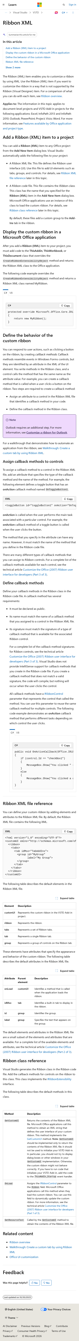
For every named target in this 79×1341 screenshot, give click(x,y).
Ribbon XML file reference (19, 61)
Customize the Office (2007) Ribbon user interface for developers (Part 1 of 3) (50, 1209)
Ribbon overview (51, 96)
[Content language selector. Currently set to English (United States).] (19, 1309)
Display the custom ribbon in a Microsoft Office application (38, 52)
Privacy (7, 1331)
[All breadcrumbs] (6, 12)
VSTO (36, 12)
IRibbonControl (53, 693)
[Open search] (63, 5)
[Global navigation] (3, 5)
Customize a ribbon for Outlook (46, 432)
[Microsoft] (39, 4)
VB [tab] (11, 292)
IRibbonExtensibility (59, 1079)
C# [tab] (5, 292)
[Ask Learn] (56, 12)
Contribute (62, 1326)
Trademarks (9, 1336)
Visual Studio (20, 12)
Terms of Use (59, 1331)
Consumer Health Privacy (31, 1331)
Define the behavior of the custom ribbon (28, 57)
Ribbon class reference (23, 210)
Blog (46, 1326)
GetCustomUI (34, 1138)
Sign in (72, 4)
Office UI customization (24, 1257)
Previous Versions (30, 1326)
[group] (39, 317)
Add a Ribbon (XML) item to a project (26, 48)
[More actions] (73, 12)
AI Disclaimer (10, 1326)
